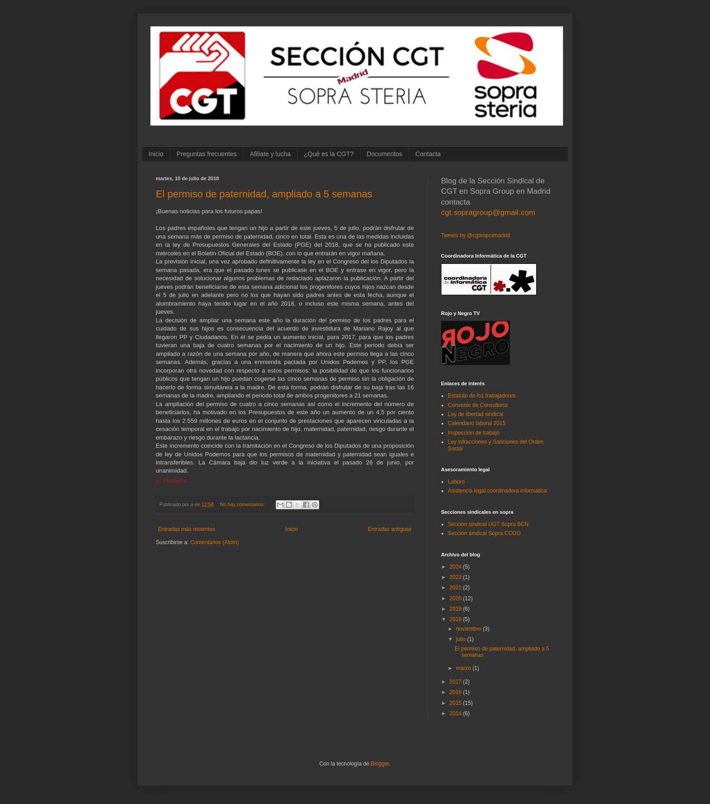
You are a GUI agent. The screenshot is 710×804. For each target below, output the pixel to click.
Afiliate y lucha (270, 154)
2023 (456, 577)
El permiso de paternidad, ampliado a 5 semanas (264, 194)
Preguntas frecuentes (207, 154)
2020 (456, 598)
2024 (456, 567)
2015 (456, 703)
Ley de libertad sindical (475, 414)
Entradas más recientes (186, 529)
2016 (456, 692)
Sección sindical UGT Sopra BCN (488, 524)
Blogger (380, 764)
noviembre (469, 629)
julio (461, 639)
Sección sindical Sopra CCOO (484, 533)
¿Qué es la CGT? (329, 154)
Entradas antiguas (390, 529)
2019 (456, 609)
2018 (456, 619)
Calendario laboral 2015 (476, 423)
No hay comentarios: (243, 504)
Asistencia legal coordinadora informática (497, 491)
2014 (456, 713)
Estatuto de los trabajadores (481, 395)
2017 (456, 682)
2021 (456, 587)
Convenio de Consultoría (478, 405)
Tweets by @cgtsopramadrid (475, 235)
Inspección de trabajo (473, 433)
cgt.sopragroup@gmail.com (488, 212)
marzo (464, 668)
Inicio (156, 154)
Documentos (385, 154)
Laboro (456, 482)
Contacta (428, 154)
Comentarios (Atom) (214, 542)
